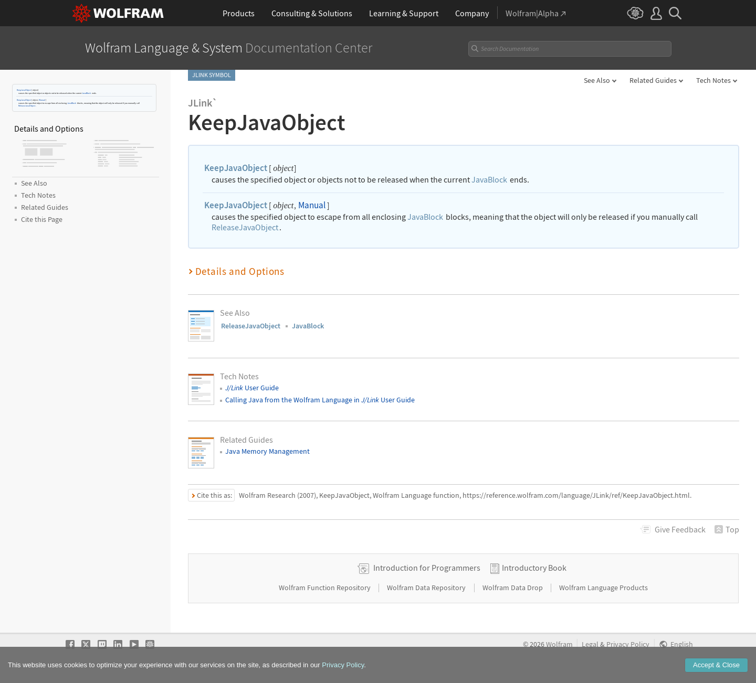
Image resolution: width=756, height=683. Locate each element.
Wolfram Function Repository (325, 587)
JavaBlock (86, 93)
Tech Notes (713, 80)
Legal (590, 644)
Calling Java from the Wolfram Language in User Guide (320, 399)
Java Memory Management (267, 451)
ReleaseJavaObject (26, 105)
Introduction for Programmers (427, 567)
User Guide (252, 387)
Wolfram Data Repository (427, 587)
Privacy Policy (627, 644)
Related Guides (653, 80)
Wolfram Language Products (603, 587)
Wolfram (559, 644)
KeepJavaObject (24, 90)
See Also (597, 80)
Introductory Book (534, 567)
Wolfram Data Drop (513, 587)
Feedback (680, 529)
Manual (42, 100)
